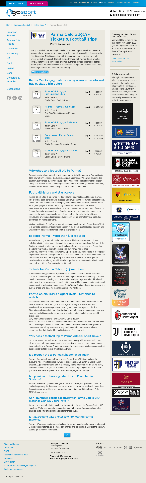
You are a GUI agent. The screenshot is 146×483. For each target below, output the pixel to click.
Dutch (119, 3)
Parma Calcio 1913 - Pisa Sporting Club (55, 92)
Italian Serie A (40, 25)
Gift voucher (9, 462)
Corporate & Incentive (13, 79)
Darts (9, 73)
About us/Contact (11, 444)
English (102, 3)
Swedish (73, 3)
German (136, 3)
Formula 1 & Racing (13, 42)
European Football (22, 25)
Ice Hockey (13, 53)
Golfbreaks (12, 48)
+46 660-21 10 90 (121, 11)
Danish (94, 3)
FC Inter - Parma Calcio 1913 (60, 106)
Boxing (10, 68)
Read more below (40, 72)
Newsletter (8, 458)
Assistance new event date (16, 455)
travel (16, 3)
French (127, 3)
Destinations (13, 89)
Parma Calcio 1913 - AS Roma (61, 122)
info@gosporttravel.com (125, 14)
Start (8, 25)
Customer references (13, 469)
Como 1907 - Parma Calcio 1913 (59, 136)
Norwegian (84, 3)
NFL (9, 58)
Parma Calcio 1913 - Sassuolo (61, 150)
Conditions (8, 447)
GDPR (7, 451)
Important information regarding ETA (20, 465)
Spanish (111, 3)
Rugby (10, 63)
